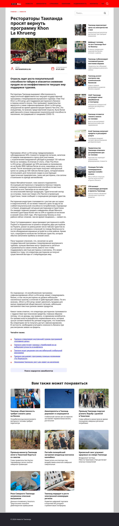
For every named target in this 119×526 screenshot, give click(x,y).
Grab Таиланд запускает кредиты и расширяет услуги (98, 133)
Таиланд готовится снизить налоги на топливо (96, 116)
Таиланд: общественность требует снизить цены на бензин (23, 414)
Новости (29, 4)
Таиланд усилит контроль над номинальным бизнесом (94, 79)
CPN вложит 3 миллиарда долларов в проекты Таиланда (98, 188)
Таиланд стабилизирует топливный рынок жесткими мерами (98, 61)
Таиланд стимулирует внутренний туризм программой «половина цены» (38, 340)
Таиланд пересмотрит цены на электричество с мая (98, 27)
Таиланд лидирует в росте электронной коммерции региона (57, 496)
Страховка (54, 4)
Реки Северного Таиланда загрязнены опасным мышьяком (23, 496)
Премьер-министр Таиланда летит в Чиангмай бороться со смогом (24, 455)
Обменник (66, 4)
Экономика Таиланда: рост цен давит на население (36, 362)
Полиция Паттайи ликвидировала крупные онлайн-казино (95, 170)
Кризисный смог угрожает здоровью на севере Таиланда (93, 453)
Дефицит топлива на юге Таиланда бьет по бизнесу (97, 44)
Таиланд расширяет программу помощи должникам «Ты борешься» (37, 357)
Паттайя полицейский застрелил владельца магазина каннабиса (59, 455)
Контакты (94, 4)
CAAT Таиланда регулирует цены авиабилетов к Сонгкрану (95, 98)
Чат (102, 4)
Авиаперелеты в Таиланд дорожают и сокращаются (57, 412)
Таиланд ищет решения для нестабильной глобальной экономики (38, 351)
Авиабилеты (41, 4)
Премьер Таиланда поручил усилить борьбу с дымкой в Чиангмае (92, 414)
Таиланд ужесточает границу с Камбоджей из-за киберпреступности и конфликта (35, 346)
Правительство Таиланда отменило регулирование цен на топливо (96, 151)
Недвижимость (80, 4)
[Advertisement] (38, 134)
